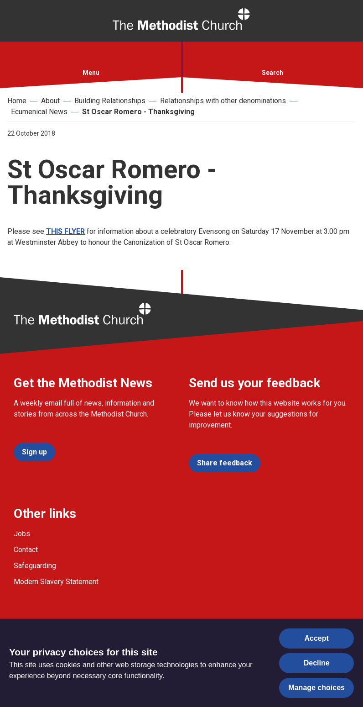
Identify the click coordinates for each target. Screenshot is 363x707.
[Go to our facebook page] (22, 615)
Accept (317, 638)
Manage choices (316, 687)
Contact (26, 549)
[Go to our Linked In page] (86, 615)
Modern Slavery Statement (56, 581)
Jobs (22, 533)
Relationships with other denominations (223, 100)
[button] (91, 58)
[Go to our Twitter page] (43, 615)
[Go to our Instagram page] (65, 615)
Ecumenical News (39, 111)
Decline (317, 663)
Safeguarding (35, 565)
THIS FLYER (65, 231)
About (50, 100)
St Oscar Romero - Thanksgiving (138, 111)
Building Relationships (109, 100)
